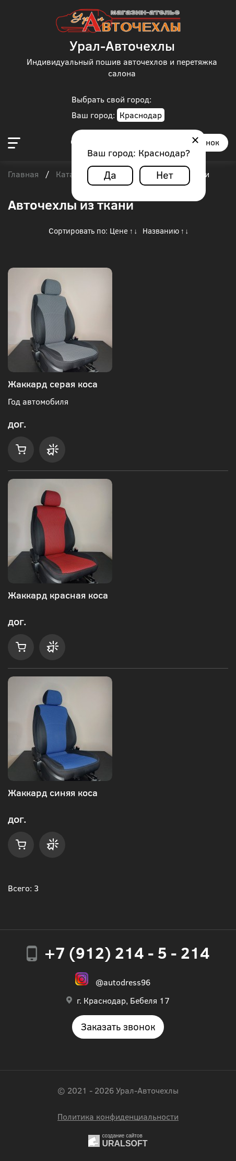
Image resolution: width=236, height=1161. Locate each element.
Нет (164, 174)
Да (110, 174)
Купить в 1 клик (52, 449)
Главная (23, 174)
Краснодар (141, 114)
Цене (119, 230)
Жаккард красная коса (58, 595)
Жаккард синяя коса (53, 792)
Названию (161, 230)
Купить (21, 449)
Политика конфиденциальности (118, 1116)
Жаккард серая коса (53, 383)
